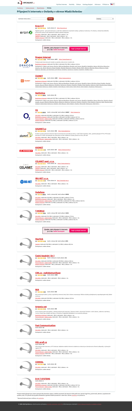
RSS (61, 404)
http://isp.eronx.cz (62, 28)
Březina (87, 68)
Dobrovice (45, 87)
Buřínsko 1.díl (44, 69)
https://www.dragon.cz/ (65, 59)
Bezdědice (90, 66)
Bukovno (37, 69)
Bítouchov (106, 66)
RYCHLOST (29, 2)
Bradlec (58, 68)
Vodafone (39, 192)
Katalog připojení (88, 4)
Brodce (79, 68)
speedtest (74, 395)
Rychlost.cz (20, 8)
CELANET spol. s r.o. (44, 161)
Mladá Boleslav (40, 8)
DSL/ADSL (38, 34)
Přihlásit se (105, 4)
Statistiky (71, 4)
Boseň (54, 68)
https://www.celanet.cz (64, 163)
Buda (106, 68)
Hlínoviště (82, 104)
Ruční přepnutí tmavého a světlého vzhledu (89, 404)
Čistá (90, 69)
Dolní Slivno (76, 87)
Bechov (56, 66)
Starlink (39, 239)
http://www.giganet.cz (64, 131)
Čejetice (76, 69)
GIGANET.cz (40, 128)
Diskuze (78, 4)
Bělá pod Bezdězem (64, 66)
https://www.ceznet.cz (65, 78)
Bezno (95, 66)
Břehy (82, 68)
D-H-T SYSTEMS (42, 378)
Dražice (77, 104)
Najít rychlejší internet (78, 49)
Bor (41, 68)
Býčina (59, 69)
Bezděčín (84, 66)
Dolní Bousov (62, 87)
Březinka (92, 68)
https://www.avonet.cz (64, 149)
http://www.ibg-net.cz (63, 180)
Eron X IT (39, 26)
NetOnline (40, 93)
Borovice (49, 68)
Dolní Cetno (69, 87)
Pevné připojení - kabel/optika (43, 119)
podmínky (41, 398)
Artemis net (41, 306)
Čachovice (70, 69)
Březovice (102, 68)
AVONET (39, 147)
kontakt (49, 404)
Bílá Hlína (100, 66)
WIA (37, 289)
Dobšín (51, 87)
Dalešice (87, 85)
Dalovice (93, 85)
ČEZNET (39, 76)
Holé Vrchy (96, 104)
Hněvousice (98, 87)
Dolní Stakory (84, 87)
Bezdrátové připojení (41, 64)
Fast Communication (45, 325)
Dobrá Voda (38, 87)
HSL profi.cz (41, 342)
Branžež (63, 68)
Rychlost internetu (61, 4)
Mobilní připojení (39, 38)
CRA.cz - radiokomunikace (47, 272)
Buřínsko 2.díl (53, 69)
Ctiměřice (64, 69)
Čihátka (87, 69)
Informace (97, 4)
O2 (36, 110)
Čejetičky (81, 69)
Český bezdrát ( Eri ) (45, 255)
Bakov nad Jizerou (48, 66)
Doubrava (91, 87)
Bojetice (37, 68)
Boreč (44, 68)
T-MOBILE (39, 211)
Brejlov (74, 68)
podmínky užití (56, 404)
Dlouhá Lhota (103, 85)
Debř (97, 85)
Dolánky (55, 87)
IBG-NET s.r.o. (42, 178)
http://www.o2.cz (75, 112)
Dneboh (109, 85)
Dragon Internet (43, 57)
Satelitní (37, 36)
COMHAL (39, 362)
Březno (97, 68)
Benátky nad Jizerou (75, 66)
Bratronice (69, 68)
